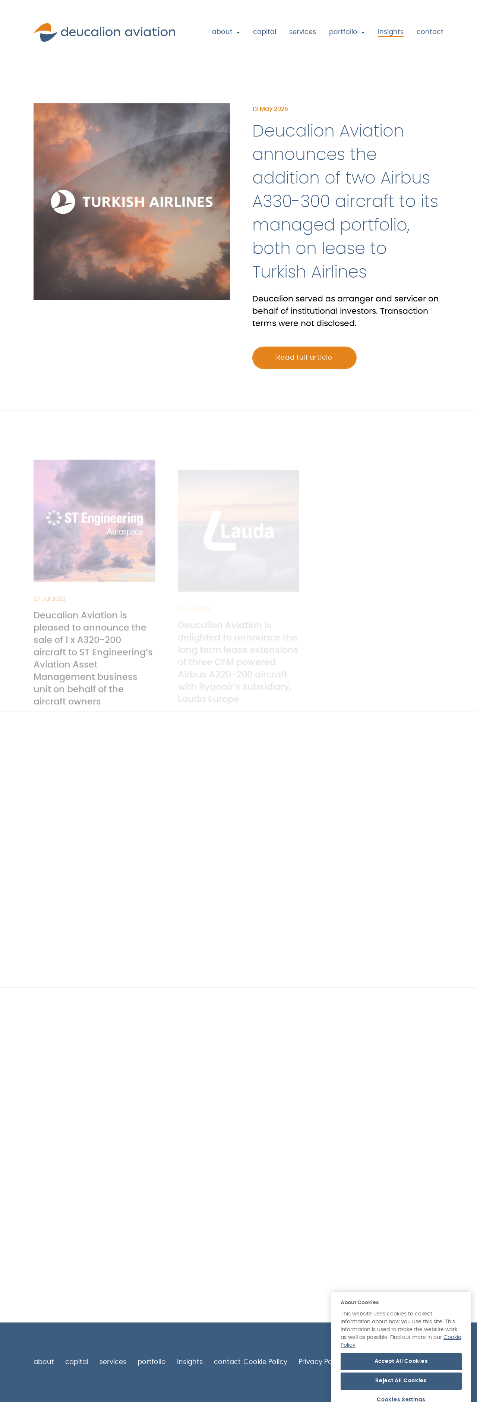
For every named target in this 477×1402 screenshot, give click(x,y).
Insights (391, 32)
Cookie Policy (265, 1362)
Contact (430, 32)
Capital (264, 32)
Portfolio (343, 32)
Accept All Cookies (401, 1385)
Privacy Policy (320, 1362)
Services (302, 32)
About (222, 32)
